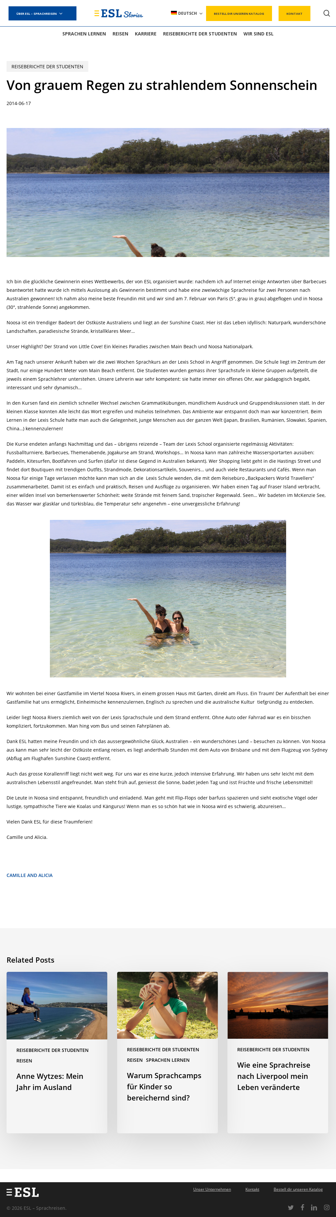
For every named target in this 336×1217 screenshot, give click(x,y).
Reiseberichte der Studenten (47, 66)
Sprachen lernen (168, 1060)
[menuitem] (187, 13)
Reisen (24, 1060)
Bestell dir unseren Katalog (298, 1189)
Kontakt (252, 1189)
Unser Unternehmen (212, 1189)
